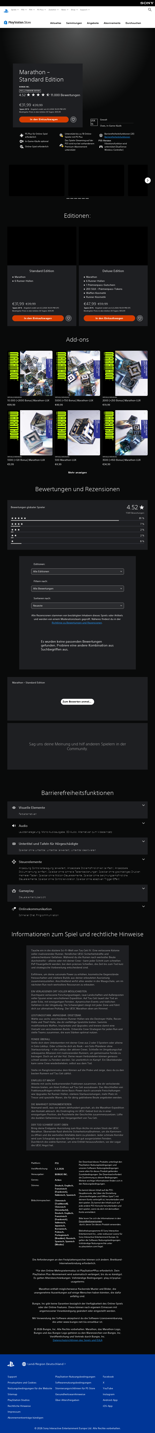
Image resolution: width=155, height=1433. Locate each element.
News (63, 9)
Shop (73, 9)
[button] (117, 133)
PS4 (31, 9)
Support (83, 9)
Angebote (93, 19)
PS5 (23, 9)
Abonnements (112, 19)
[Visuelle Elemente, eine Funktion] (77, 806)
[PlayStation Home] (6, 9)
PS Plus (40, 9)
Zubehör (52, 9)
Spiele (13, 9)
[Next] (148, 177)
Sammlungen (74, 19)
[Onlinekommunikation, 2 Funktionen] (77, 908)
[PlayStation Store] (18, 19)
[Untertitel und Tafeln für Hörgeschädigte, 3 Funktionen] (77, 842)
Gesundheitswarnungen (90, 1218)
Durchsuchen (133, 19)
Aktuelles (55, 19)
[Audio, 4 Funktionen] (77, 824)
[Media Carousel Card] (37, 177)
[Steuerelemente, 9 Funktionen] (77, 866)
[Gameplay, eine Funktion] (77, 889)
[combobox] (77, 568)
